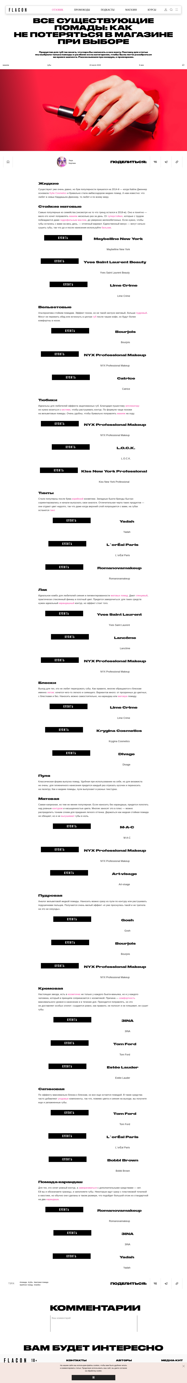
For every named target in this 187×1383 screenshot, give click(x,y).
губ (94, 316)
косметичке (74, 994)
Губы (49, 65)
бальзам (106, 227)
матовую (123, 696)
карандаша (52, 1199)
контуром (57, 808)
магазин (131, 9)
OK (93, 1377)
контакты (76, 1360)
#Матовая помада (41, 1282)
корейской (77, 499)
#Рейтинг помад (26, 1285)
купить (63, 238)
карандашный (66, 603)
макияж (73, 216)
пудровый (141, 313)
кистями (65, 409)
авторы (124, 1360)
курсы (152, 9)
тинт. (52, 510)
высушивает (68, 816)
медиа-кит (172, 1360)
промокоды (82, 9)
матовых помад (119, 595)
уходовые (63, 1098)
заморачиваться (88, 1187)
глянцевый (142, 595)
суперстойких (115, 216)
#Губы (30, 1282)
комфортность (127, 998)
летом (50, 692)
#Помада (23, 1282)
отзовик (57, 9)
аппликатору (132, 406)
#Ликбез (37, 1285)
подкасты (107, 9)
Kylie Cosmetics (58, 193)
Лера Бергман (72, 161)
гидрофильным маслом (73, 220)
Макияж (6, 65)
